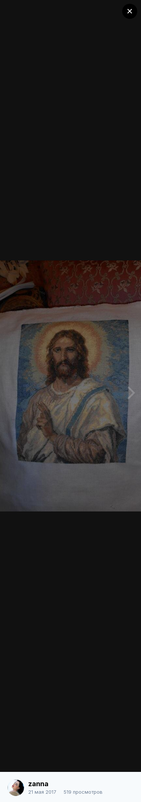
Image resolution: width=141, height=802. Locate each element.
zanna (38, 784)
